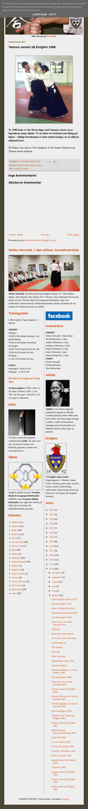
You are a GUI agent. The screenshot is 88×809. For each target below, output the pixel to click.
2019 (52, 541)
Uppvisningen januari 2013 (64, 599)
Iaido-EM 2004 (58, 737)
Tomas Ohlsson (18, 581)
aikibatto (15, 522)
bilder (26, 165)
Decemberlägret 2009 (61, 677)
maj (54, 590)
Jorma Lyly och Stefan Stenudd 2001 (62, 623)
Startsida (45, 234)
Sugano (14, 565)
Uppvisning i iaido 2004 (62, 661)
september (57, 577)
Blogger (65, 799)
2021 (52, 532)
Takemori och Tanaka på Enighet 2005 (62, 717)
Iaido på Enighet (59, 665)
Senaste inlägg (16, 234)
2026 (52, 510)
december (57, 572)
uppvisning (16, 589)
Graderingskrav (58, 642)
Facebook (51, 36)
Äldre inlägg (73, 234)
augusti (55, 581)
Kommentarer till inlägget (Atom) (40, 240)
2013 (52, 568)
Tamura (38, 165)
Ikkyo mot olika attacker (62, 633)
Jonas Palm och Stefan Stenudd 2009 (62, 683)
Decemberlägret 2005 (61, 711)
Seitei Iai (55, 651)
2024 (52, 519)
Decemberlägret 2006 (61, 617)
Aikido (20, 165)
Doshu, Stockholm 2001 (62, 746)
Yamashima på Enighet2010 (64, 612)
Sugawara (16, 569)
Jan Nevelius (17, 542)
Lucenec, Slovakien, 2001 (63, 751)
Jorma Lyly (16, 546)
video (14, 593)
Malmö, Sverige (21, 168)
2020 (52, 537)
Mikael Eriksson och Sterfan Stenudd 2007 (64, 697)
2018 (52, 546)
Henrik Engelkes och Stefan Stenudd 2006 (64, 705)
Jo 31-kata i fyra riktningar (63, 638)
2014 (52, 564)
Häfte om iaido (58, 656)
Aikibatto (55, 629)
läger (32, 165)
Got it (52, 14)
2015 (52, 559)
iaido (13, 538)
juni (54, 586)
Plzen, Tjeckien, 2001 (61, 755)
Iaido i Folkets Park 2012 (63, 608)
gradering (15, 534)
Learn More (40, 14)
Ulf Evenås (16, 585)
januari (55, 595)
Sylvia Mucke (17, 573)
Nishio (14, 554)
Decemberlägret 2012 (61, 603)
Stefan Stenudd (18, 561)
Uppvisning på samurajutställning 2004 (63, 731)
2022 (52, 528)
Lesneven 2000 (58, 767)
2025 (52, 514)
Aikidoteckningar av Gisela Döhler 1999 (64, 671)
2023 (52, 523)
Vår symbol (56, 647)
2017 (52, 550)
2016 (52, 555)
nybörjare (15, 557)
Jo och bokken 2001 (60, 742)
